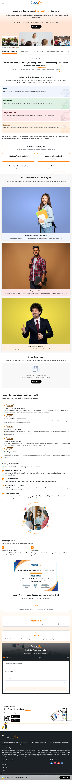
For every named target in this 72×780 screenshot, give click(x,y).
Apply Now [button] (36, 27)
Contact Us (5, 764)
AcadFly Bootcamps (13, 47)
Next (35, 689)
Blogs (3, 770)
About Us (4, 767)
